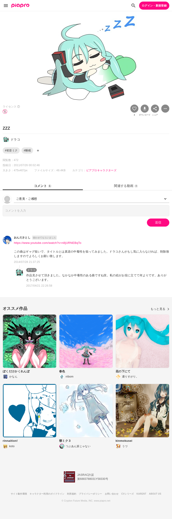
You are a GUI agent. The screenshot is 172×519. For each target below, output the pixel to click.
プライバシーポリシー (90, 494)
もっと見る (159, 309)
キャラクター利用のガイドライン (47, 494)
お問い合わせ (112, 494)
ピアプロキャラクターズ (101, 170)
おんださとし (22, 237)
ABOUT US (155, 494)
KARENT (141, 494)
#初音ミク (11, 150)
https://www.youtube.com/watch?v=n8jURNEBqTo (47, 242)
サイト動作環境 (19, 494)
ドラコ (31, 270)
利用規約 (71, 494)
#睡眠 (27, 150)
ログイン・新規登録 (154, 5)
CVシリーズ (127, 494)
